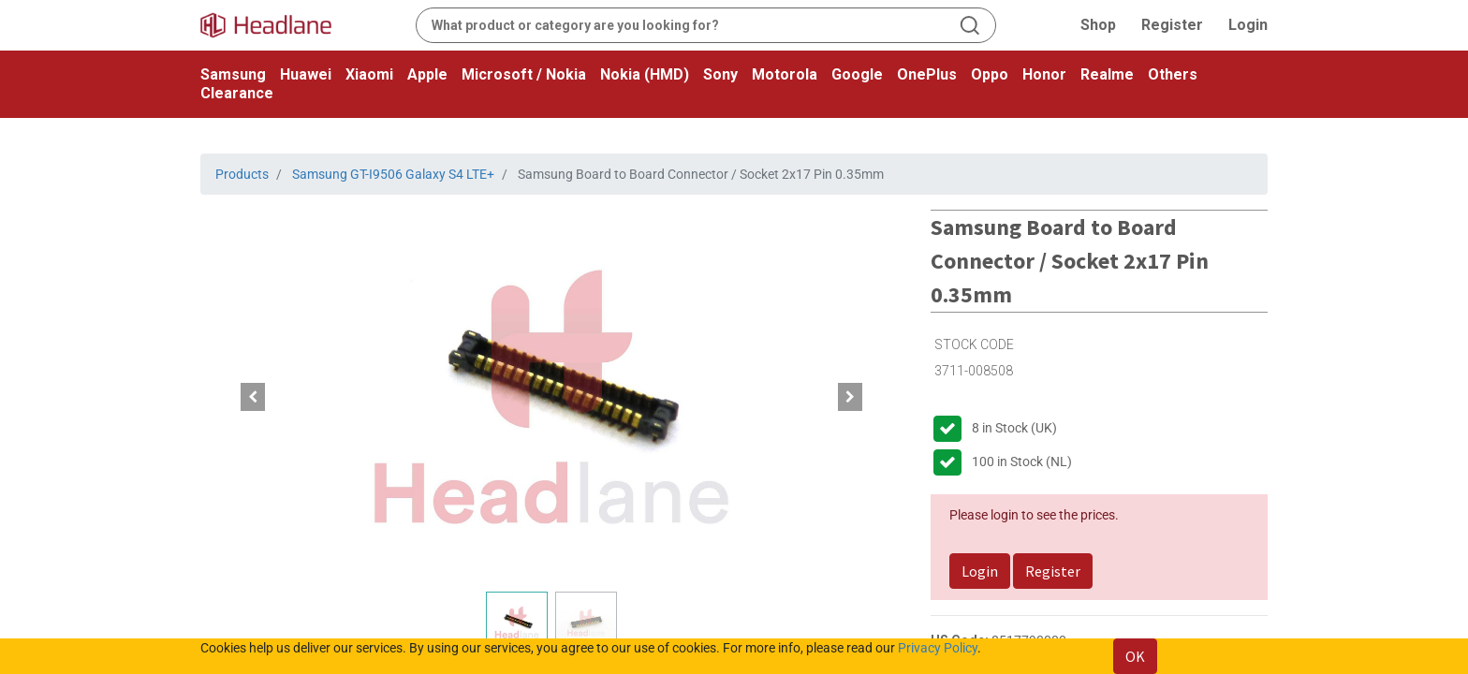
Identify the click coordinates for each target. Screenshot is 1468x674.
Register (1172, 25)
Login (1248, 25)
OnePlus (927, 74)
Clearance (236, 93)
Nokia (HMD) (644, 74)
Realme (1107, 74)
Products (242, 174)
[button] (253, 397)
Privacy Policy (937, 647)
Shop (1098, 25)
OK (1135, 656)
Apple (427, 74)
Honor (1044, 74)
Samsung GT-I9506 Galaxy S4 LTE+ (393, 174)
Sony (720, 74)
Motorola (784, 74)
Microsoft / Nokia (524, 74)
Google (857, 74)
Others (1172, 74)
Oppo (989, 74)
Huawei (305, 74)
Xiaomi (369, 74)
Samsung (233, 74)
